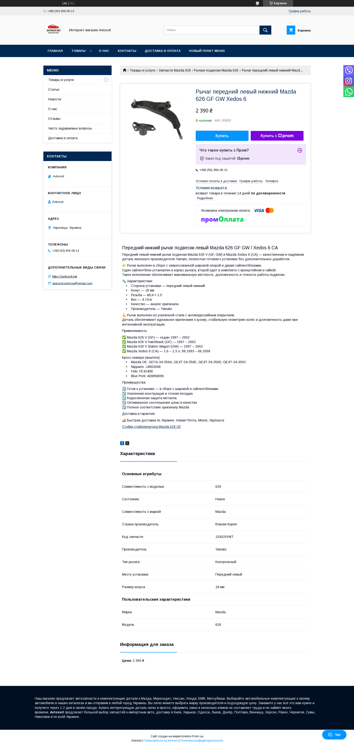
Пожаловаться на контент (160, 740)
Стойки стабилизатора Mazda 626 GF (151, 427)
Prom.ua (197, 736)
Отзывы (54, 119)
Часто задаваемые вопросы (70, 128)
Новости (54, 99)
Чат (334, 735)
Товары (78, 51)
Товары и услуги (142, 70)
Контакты (127, 51)
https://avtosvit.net (64, 276)
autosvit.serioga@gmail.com (72, 283)
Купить (222, 136)
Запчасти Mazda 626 (175, 70)
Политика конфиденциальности (201, 740)
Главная (55, 51)
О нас (104, 51)
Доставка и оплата (163, 51)
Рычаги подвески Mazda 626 (216, 70)
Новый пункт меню (207, 51)
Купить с (277, 136)
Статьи (53, 89)
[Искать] (265, 30)
